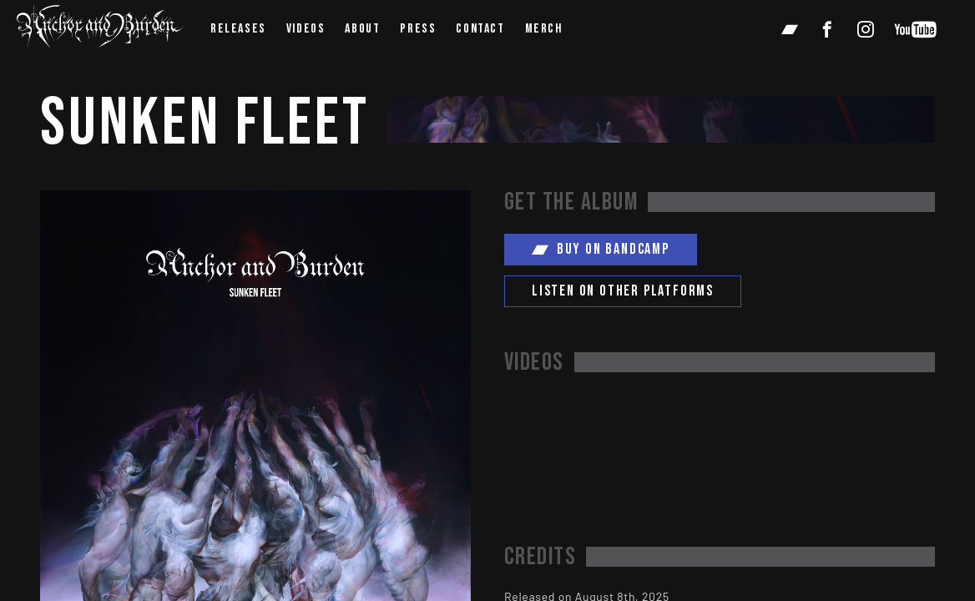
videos (306, 29)
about (362, 29)
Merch (544, 29)
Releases (238, 29)
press (418, 29)
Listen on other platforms (623, 291)
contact (480, 29)
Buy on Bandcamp (600, 249)
